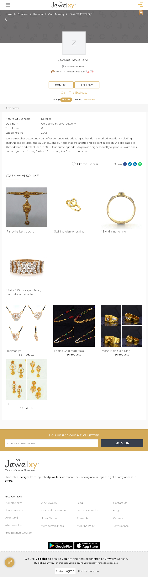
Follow (87, 85)
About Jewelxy (14, 510)
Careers (118, 518)
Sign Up (122, 443)
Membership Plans (52, 525)
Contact (61, 85)
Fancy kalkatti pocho (20, 231)
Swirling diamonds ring (69, 231)
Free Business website (18, 532)
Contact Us (120, 502)
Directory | (11, 517)
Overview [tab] (12, 108)
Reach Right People (53, 510)
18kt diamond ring (114, 231)
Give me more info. (88, 570)
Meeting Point (86, 525)
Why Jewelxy (49, 502)
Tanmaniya (14, 351)
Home (9, 14)
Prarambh (83, 518)
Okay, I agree (65, 571)
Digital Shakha (14, 502)
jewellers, (55, 477)
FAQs (116, 510)
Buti (9, 404)
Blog (80, 502)
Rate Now (89, 99)
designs (24, 477)
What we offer (13, 525)
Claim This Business (74, 92)
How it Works (49, 518)
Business (23, 14)
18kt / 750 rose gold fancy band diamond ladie (24, 292)
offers (8, 480)
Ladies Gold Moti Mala (69, 351)
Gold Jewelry (56, 14)
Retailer (38, 14)
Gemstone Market (88, 510)
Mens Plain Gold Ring (116, 351)
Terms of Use (121, 525)
